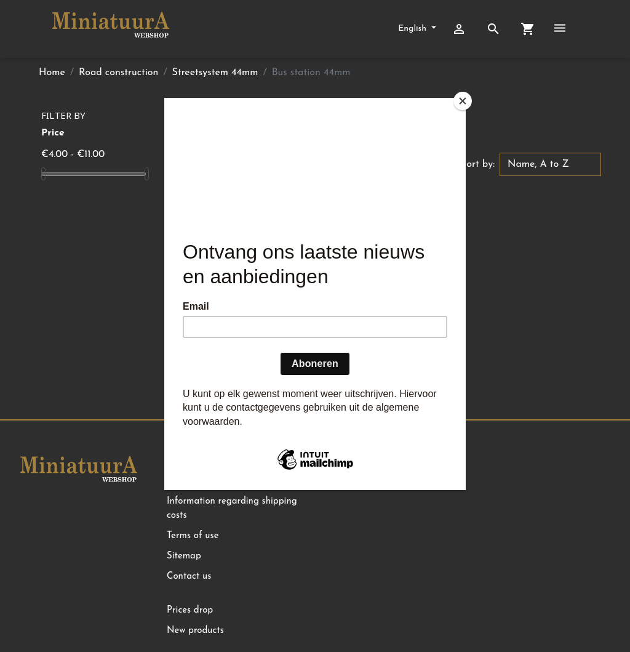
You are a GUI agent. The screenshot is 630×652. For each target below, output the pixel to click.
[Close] (462, 101)
